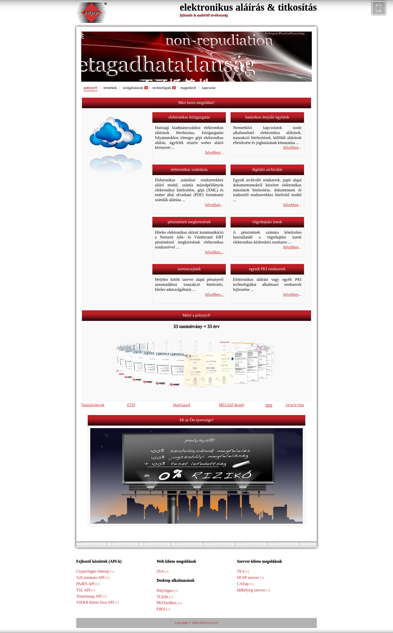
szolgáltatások (133, 88)
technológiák (162, 88)
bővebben (213, 152)
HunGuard (181, 405)
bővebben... (214, 252)
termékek (110, 88)
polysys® (90, 88)
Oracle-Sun (295, 405)
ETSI (131, 405)
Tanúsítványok (93, 405)
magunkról (188, 88)
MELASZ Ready (231, 405)
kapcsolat (209, 88)
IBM (268, 405)
